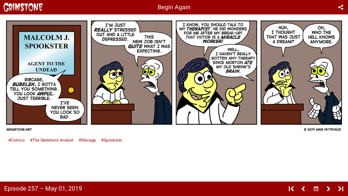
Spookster (113, 140)
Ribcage (88, 140)
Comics (18, 140)
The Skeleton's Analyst (52, 140)
